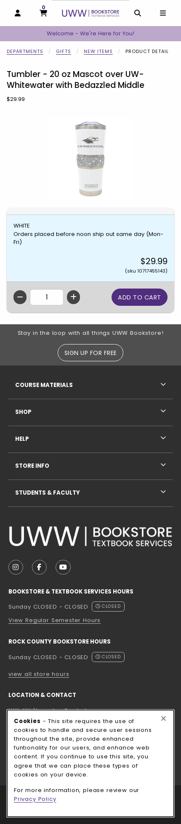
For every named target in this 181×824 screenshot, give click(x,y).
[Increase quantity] (73, 297)
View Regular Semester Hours (54, 620)
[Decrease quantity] (20, 297)
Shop (23, 412)
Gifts (63, 51)
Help (22, 439)
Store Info (32, 466)
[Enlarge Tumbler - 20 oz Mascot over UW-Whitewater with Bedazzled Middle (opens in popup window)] (90, 159)
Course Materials (44, 385)
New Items (98, 51)
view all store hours (38, 674)
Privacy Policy (35, 799)
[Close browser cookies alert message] (163, 718)
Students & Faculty (47, 493)
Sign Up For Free (90, 353)
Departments (25, 51)
